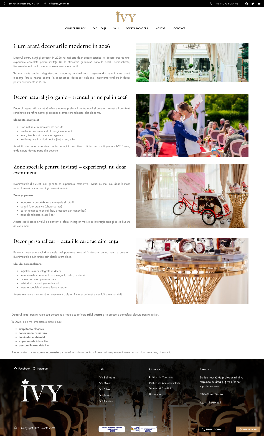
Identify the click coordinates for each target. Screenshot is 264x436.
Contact (180, 28)
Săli (116, 28)
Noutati (161, 28)
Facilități (99, 28)
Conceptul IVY (75, 28)
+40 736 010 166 (210, 402)
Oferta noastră (137, 28)
